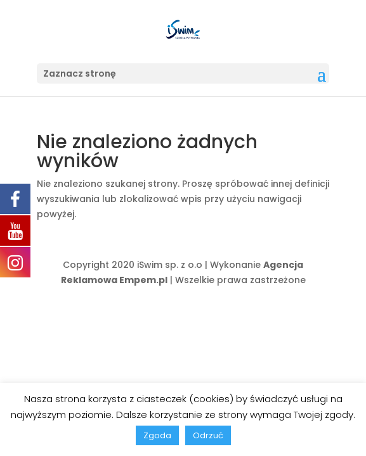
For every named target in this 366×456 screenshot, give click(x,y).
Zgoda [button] (157, 435)
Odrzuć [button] (208, 435)
